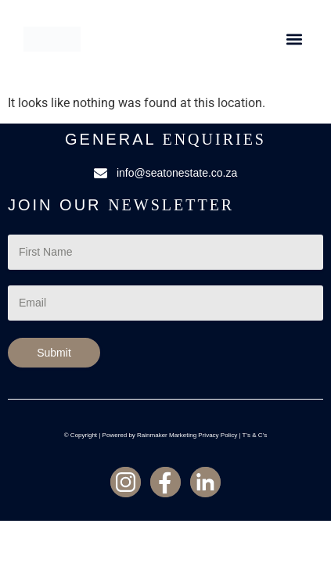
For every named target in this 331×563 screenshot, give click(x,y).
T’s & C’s (255, 435)
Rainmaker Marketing (166, 435)
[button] (294, 39)
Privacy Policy (217, 435)
